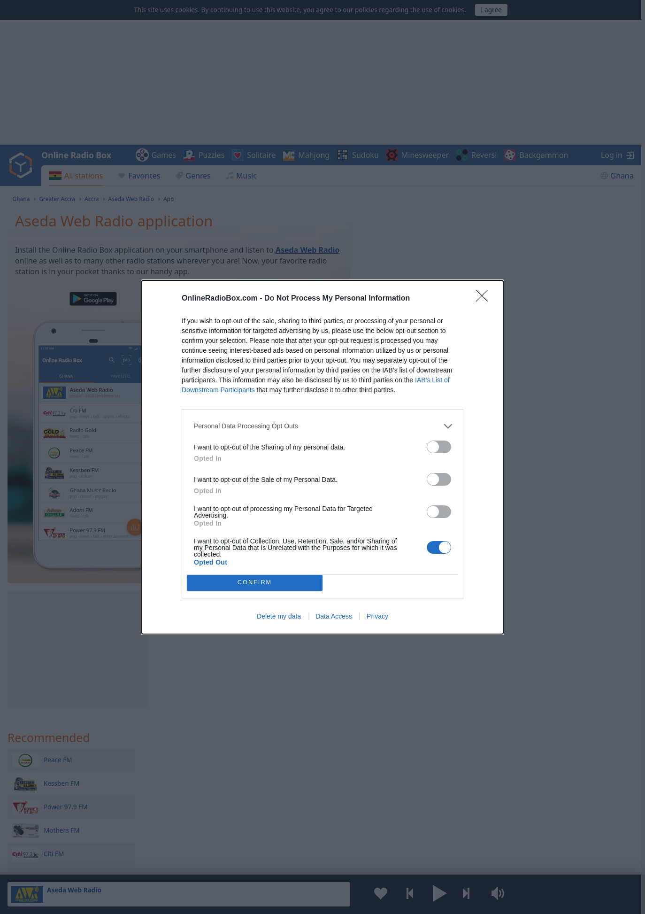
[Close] (485, 299)
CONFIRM (254, 582)
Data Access (333, 616)
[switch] (439, 447)
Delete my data (279, 616)
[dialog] (322, 457)
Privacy (377, 616)
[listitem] (322, 426)
